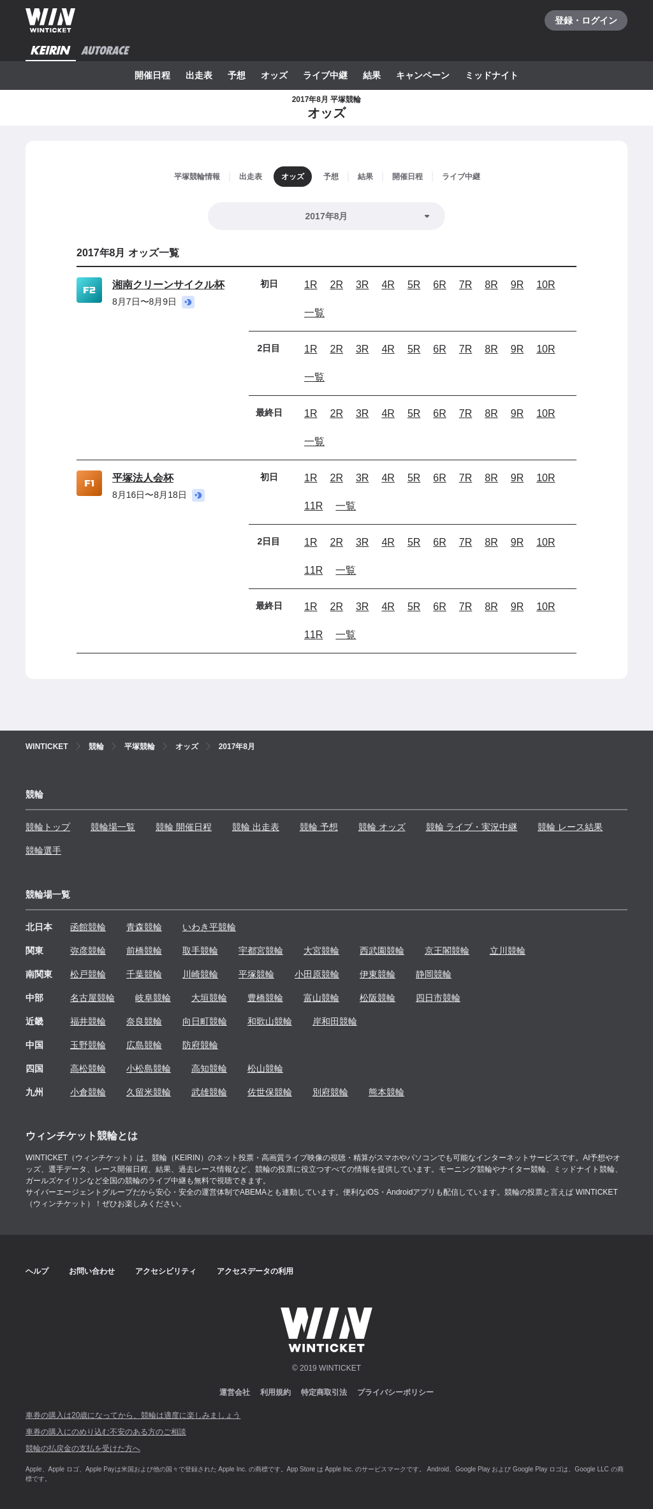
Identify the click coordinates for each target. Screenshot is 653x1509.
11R (313, 505)
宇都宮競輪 (260, 950)
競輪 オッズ (382, 827)
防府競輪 (200, 1045)
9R (517, 284)
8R (491, 284)
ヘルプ (37, 1271)
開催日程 (152, 75)
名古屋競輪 (92, 998)
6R (439, 284)
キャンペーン (423, 75)
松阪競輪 (377, 998)
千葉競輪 (144, 974)
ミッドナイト (491, 75)
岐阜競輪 (153, 998)
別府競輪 (330, 1092)
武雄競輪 (209, 1092)
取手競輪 (200, 950)
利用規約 (275, 1392)
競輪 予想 (319, 827)
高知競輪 (209, 1068)
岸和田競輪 (334, 1021)
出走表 (199, 75)
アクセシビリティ (165, 1271)
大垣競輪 (209, 998)
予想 (237, 75)
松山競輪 (265, 1068)
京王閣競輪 (447, 950)
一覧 (314, 312)
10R (545, 284)
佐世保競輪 (269, 1092)
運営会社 (234, 1392)
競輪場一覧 (113, 827)
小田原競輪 (317, 974)
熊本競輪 (386, 1092)
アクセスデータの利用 (255, 1271)
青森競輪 (144, 927)
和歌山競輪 (269, 1021)
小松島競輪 (148, 1068)
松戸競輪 (88, 974)
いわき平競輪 (209, 927)
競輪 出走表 (255, 827)
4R (387, 284)
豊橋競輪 (265, 998)
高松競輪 (88, 1068)
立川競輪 (507, 950)
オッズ (274, 75)
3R (362, 284)
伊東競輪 (377, 974)
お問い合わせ (92, 1271)
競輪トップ (48, 827)
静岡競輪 (433, 974)
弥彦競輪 (88, 950)
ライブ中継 (325, 75)
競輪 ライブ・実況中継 (472, 827)
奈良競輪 (144, 1021)
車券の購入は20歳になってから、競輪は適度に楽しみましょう (133, 1415)
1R (310, 284)
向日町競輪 (204, 1021)
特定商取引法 (324, 1392)
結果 (372, 75)
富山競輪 (321, 998)
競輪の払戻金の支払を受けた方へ (83, 1448)
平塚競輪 (256, 974)
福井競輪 (88, 1021)
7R (465, 284)
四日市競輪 (438, 998)
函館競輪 (88, 927)
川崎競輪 (200, 974)
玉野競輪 (88, 1045)
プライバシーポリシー (395, 1392)
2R (336, 284)
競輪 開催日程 (184, 827)
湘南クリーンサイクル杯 (168, 284)
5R (413, 284)
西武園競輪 (382, 950)
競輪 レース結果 (570, 827)
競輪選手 (43, 850)
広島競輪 (144, 1045)
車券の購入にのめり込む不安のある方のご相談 (106, 1431)
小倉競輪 (88, 1092)
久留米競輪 (148, 1092)
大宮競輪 (321, 950)
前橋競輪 (144, 950)
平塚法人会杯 (142, 477)
